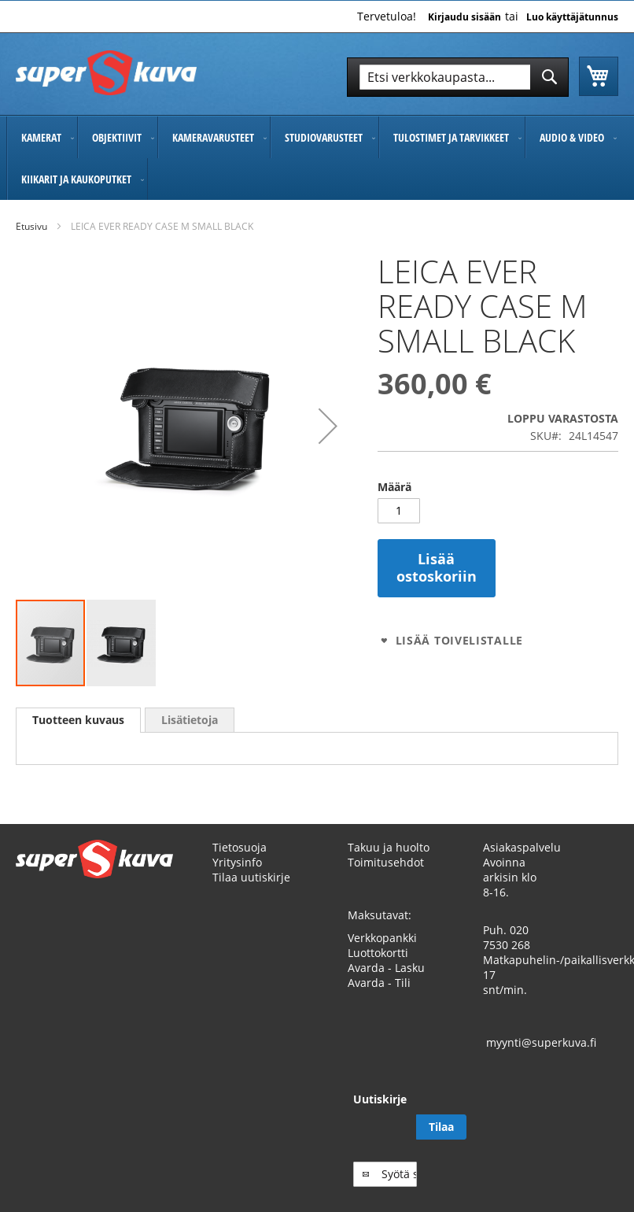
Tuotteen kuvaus (78, 719)
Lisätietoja (189, 719)
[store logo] (106, 72)
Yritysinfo (237, 877)
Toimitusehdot (386, 877)
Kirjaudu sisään (464, 17)
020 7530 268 (506, 952)
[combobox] (457, 77)
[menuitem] (42, 137)
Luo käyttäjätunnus (572, 17)
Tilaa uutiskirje (251, 892)
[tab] (78, 720)
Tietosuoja (239, 862)
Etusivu (31, 226)
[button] (328, 426)
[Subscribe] (593, 1142)
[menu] (317, 158)
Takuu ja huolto (388, 862)
